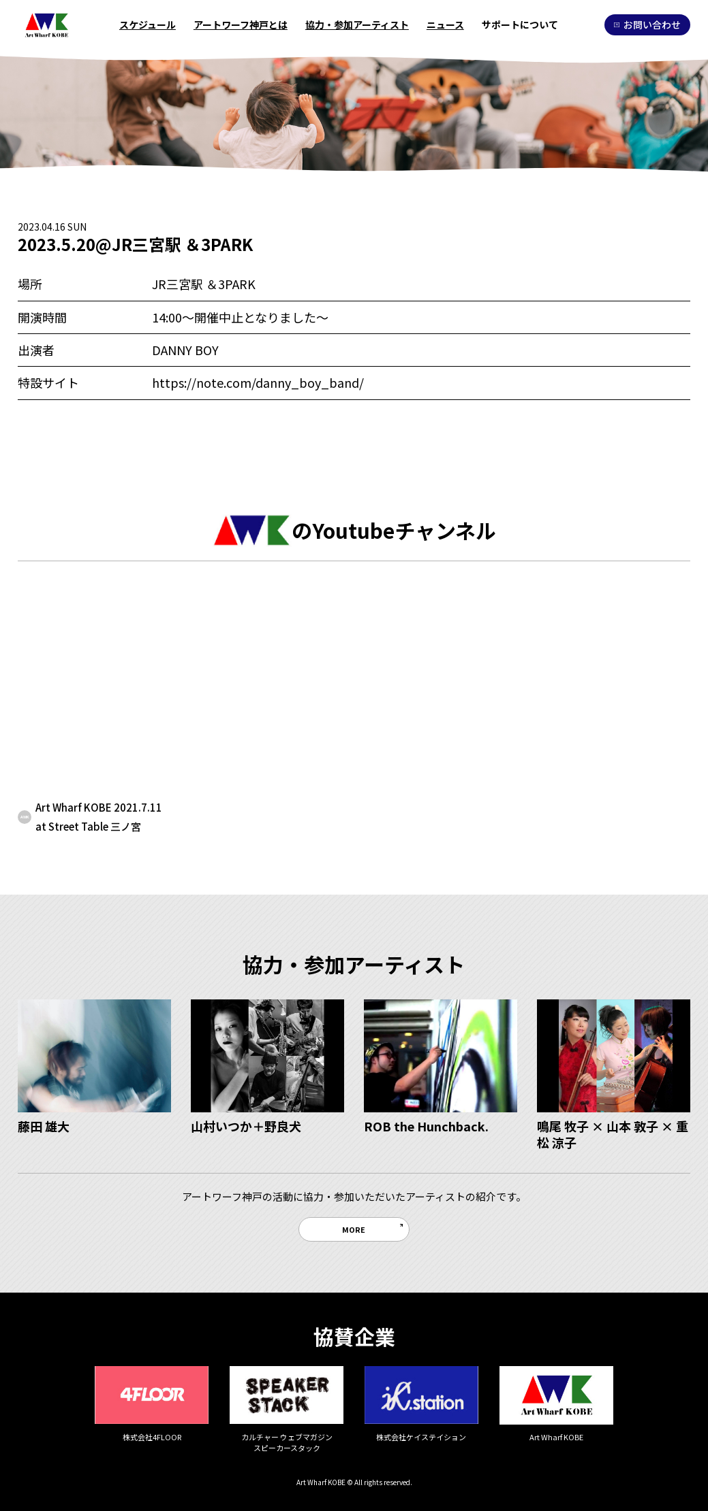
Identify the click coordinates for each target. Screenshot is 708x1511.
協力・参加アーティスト (357, 24)
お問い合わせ (647, 24)
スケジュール (147, 24)
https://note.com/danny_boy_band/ (258, 382)
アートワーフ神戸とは (241, 24)
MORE (353, 1229)
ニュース (445, 24)
